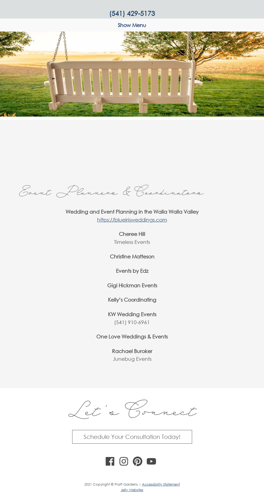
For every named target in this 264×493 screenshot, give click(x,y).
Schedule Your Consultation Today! (132, 436)
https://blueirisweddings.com (132, 220)
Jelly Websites (132, 490)
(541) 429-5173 (132, 13)
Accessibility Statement (161, 484)
